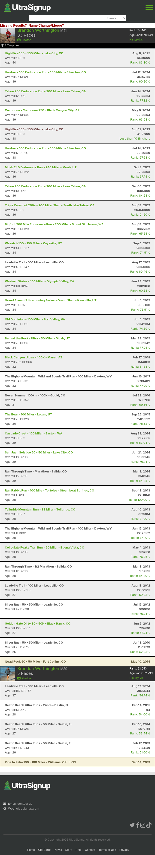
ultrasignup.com (27, 808)
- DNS (40, 762)
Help (79, 850)
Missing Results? (13, 25)
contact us (24, 803)
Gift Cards (44, 850)
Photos (24, 40)
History (136, 39)
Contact (90, 850)
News (58, 850)
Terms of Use (107, 850)
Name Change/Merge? (46, 25)
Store (68, 850)
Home (31, 850)
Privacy (124, 850)
